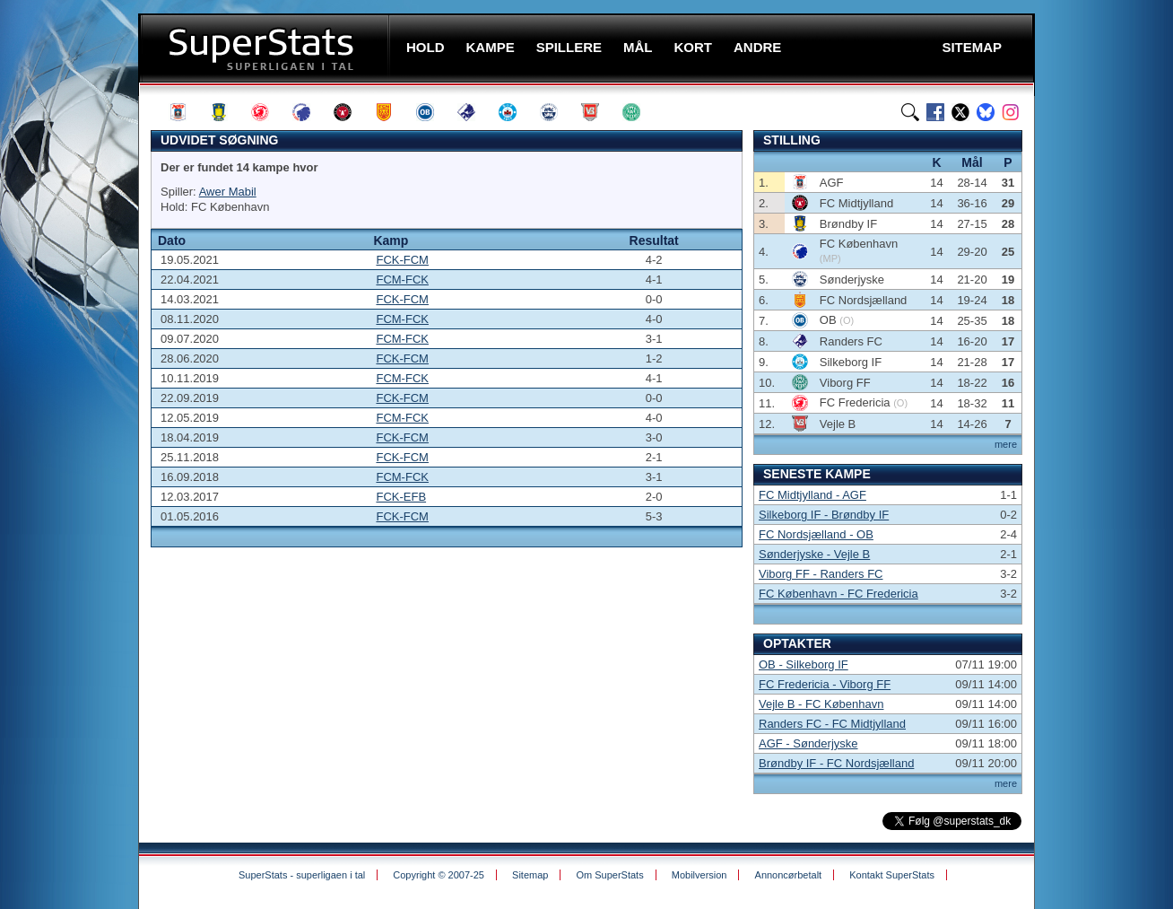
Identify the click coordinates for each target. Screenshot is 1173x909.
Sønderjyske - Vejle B (814, 554)
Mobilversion (699, 875)
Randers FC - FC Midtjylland (832, 723)
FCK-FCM (402, 260)
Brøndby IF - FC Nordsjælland (836, 763)
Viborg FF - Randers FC (820, 574)
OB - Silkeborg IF (803, 664)
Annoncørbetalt (788, 875)
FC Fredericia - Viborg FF (825, 684)
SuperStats (266, 48)
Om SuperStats (609, 875)
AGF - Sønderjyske (808, 743)
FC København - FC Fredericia (838, 593)
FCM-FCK (402, 279)
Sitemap (530, 875)
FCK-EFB (401, 496)
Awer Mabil (227, 191)
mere (1006, 444)
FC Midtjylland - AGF (812, 495)
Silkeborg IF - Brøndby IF (824, 514)
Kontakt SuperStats (891, 875)
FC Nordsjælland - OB (816, 534)
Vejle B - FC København (821, 704)
